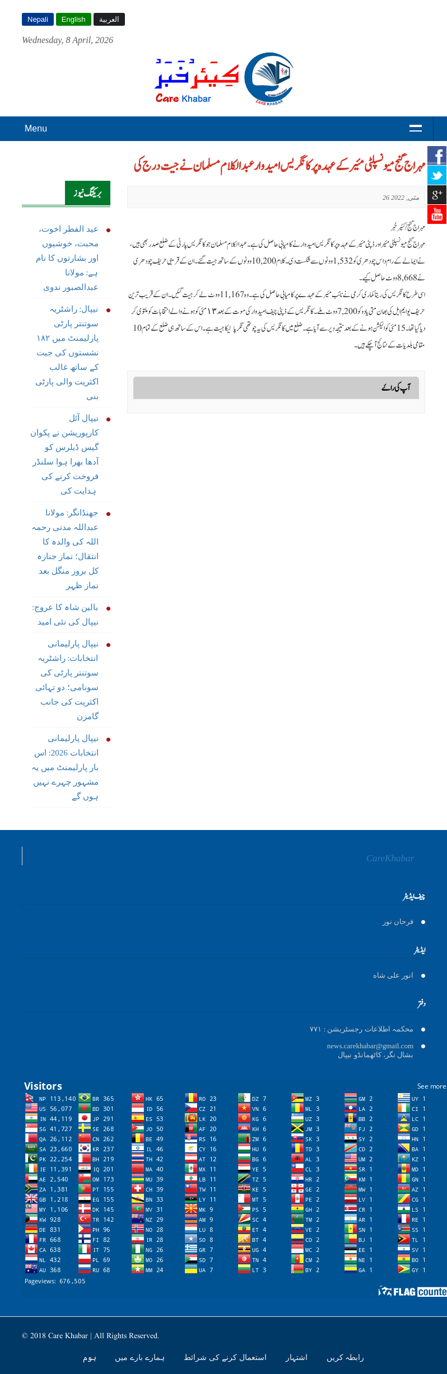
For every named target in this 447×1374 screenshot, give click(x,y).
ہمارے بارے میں (141, 1357)
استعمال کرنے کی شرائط (226, 1357)
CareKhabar (390, 858)
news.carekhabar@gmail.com (370, 1046)
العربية (109, 19)
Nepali (37, 19)
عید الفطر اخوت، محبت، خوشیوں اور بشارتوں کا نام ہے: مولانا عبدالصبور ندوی (67, 258)
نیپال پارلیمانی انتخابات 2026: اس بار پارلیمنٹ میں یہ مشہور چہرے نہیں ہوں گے (64, 767)
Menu (36, 128)
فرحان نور (398, 921)
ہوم (91, 1357)
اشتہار (298, 1357)
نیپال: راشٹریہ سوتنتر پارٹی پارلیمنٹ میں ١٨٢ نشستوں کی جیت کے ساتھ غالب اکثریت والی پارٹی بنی (67, 352)
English (74, 19)
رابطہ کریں (346, 1357)
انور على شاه (393, 975)
